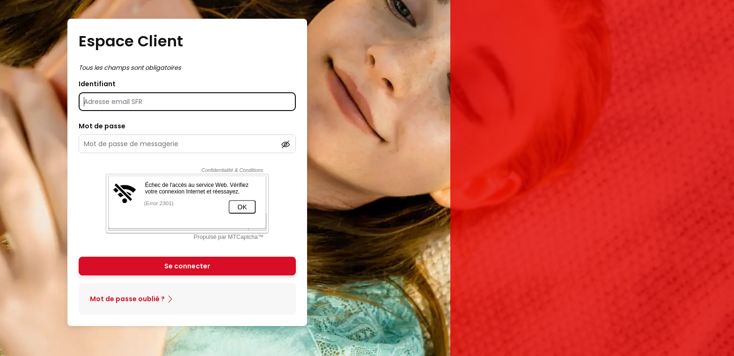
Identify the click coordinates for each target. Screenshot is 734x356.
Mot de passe (102, 126)
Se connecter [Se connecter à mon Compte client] (187, 266)
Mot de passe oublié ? (127, 299)
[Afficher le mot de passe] (285, 144)
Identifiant (97, 84)
